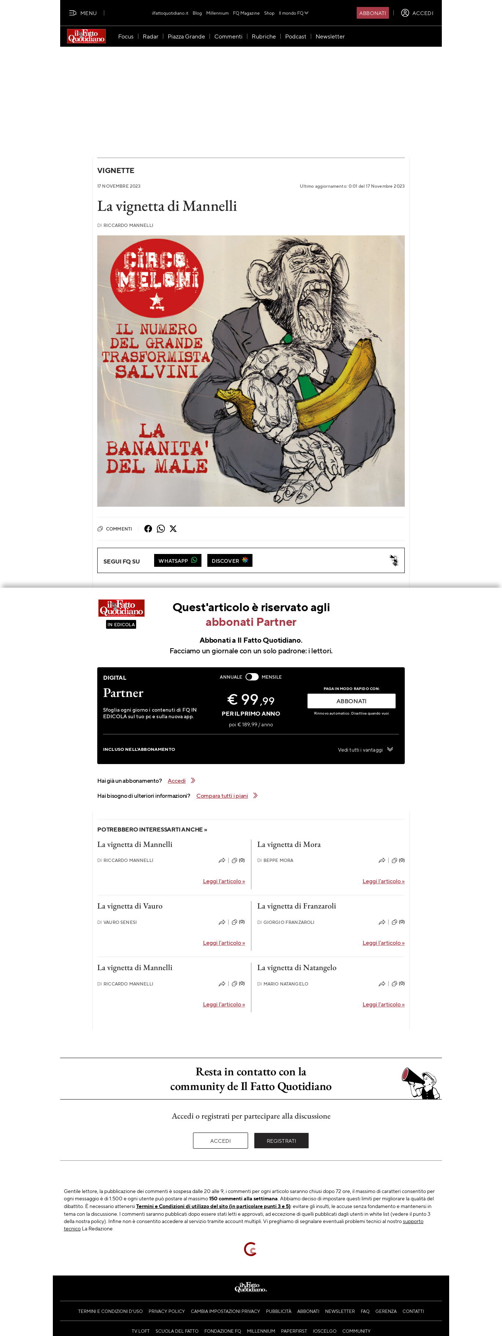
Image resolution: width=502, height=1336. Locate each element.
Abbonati (372, 13)
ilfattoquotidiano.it (170, 13)
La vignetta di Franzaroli (296, 905)
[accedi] (417, 13)
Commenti (114, 529)
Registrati (282, 1140)
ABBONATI (352, 701)
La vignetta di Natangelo (297, 967)
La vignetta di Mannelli (134, 844)
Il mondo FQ (294, 13)
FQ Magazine (246, 13)
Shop (269, 13)
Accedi (220, 1140)
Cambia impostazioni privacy (225, 1311)
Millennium (217, 13)
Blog (197, 13)
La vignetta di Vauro (130, 905)
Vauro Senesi (117, 922)
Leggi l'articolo (224, 881)
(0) (238, 860)
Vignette (115, 170)
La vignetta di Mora (289, 844)
